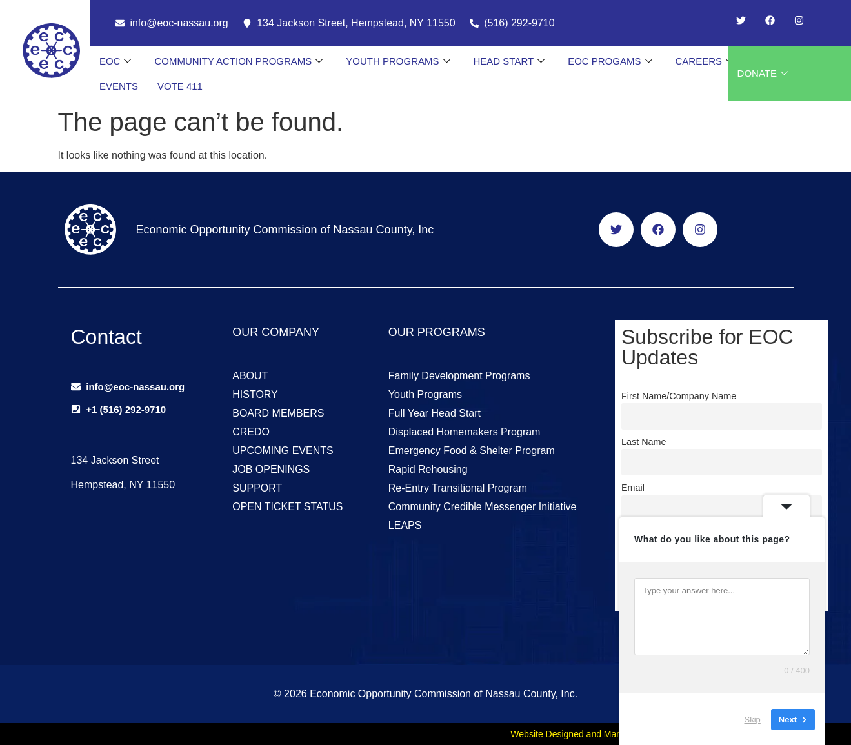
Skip (753, 719)
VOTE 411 (180, 86)
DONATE (762, 73)
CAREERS (705, 61)
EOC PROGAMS (610, 61)
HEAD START (509, 61)
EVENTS (118, 86)
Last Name (643, 442)
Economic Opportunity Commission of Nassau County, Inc (284, 229)
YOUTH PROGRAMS (398, 61)
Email (633, 487)
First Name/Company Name (678, 396)
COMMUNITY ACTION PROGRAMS (238, 61)
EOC (115, 61)
